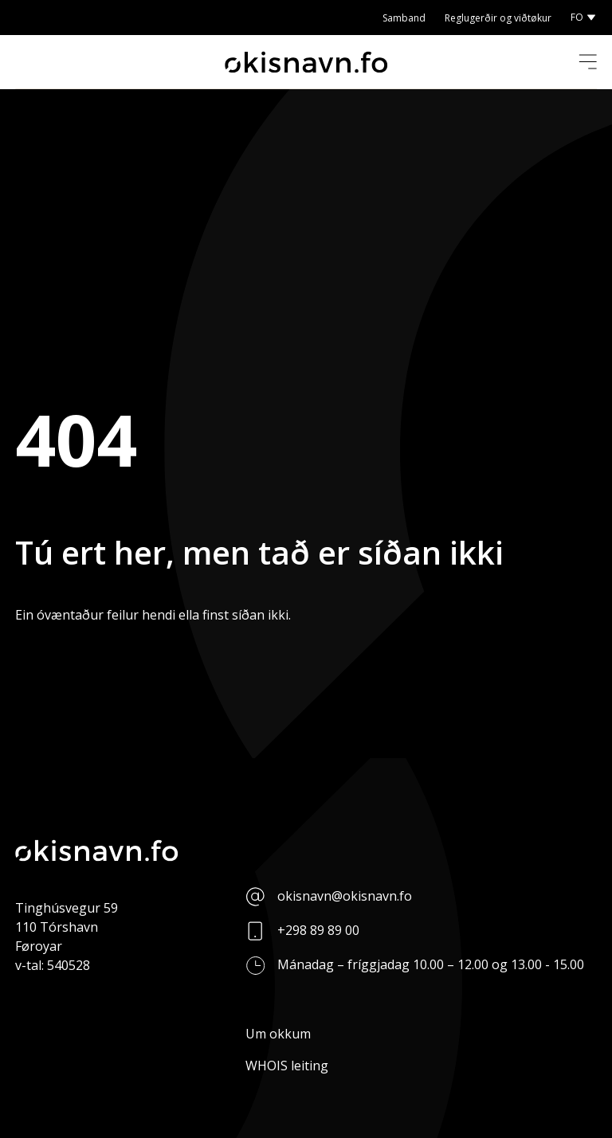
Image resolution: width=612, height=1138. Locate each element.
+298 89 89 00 (318, 930)
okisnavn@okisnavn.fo (344, 896)
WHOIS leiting (286, 1065)
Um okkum (278, 1033)
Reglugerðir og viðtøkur (498, 18)
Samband (404, 18)
